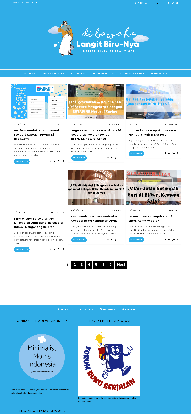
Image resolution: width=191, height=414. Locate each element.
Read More (22, 161)
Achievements (159, 73)
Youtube (128, 309)
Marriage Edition (103, 73)
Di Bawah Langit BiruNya (101, 407)
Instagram (108, 309)
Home (16, 2)
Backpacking (79, 73)
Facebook (65, 309)
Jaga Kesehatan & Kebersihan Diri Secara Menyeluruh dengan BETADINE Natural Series (96, 135)
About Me (29, 73)
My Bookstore (30, 2)
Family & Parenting (53, 73)
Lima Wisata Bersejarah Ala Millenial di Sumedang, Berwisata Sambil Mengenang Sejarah (38, 223)
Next (121, 264)
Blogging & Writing (132, 73)
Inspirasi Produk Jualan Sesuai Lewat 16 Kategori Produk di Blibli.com (36, 135)
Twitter (86, 309)
